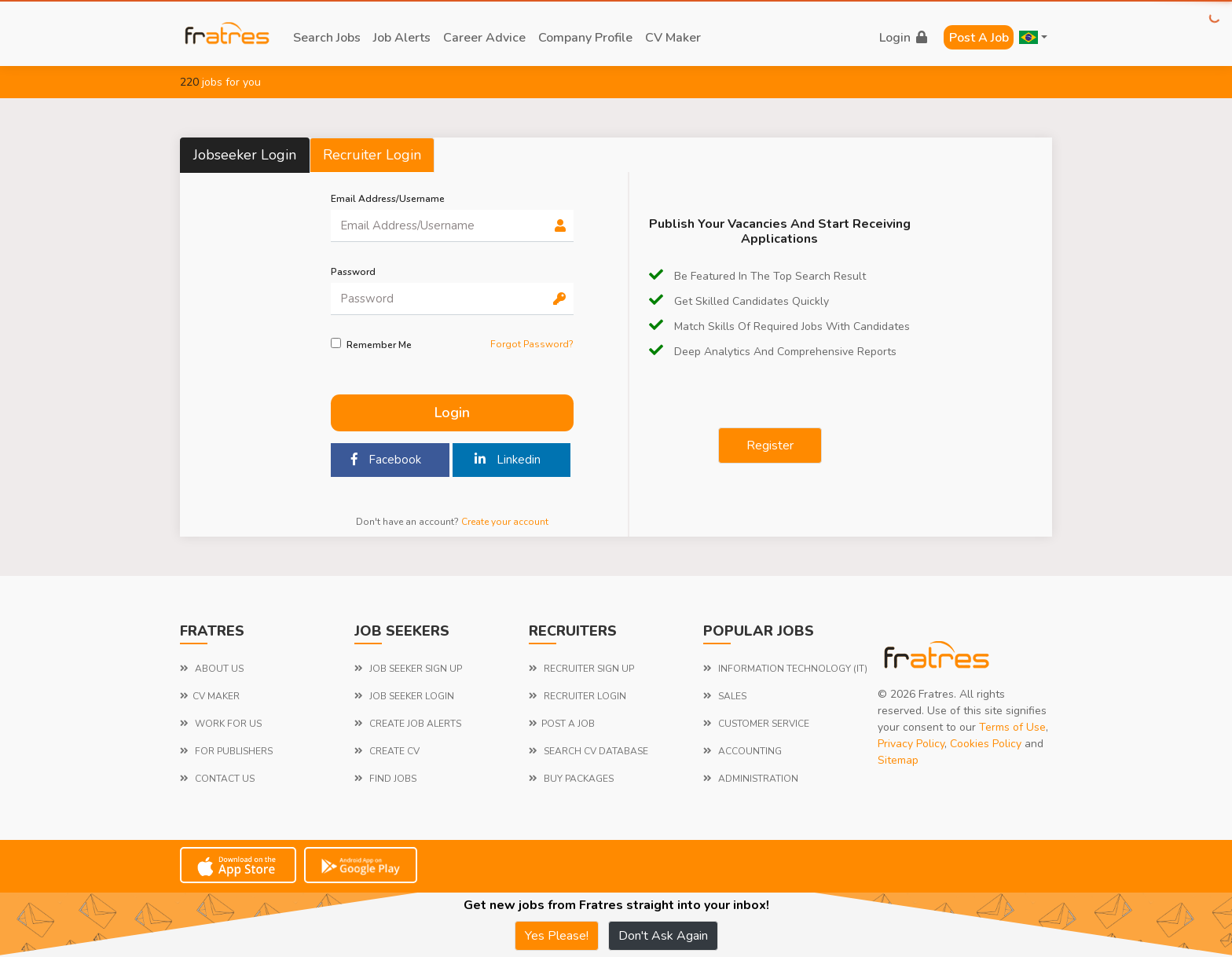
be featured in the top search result (757, 276)
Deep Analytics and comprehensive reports (772, 351)
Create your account (504, 521)
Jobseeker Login (244, 154)
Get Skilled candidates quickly (739, 301)
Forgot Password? (532, 344)
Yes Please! (556, 935)
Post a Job (979, 37)
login (903, 37)
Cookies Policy (985, 743)
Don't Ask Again (663, 935)
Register (770, 445)
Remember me (379, 345)
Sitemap (898, 760)
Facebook (386, 460)
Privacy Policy (911, 743)
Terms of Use (1012, 727)
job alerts (402, 37)
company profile (585, 37)
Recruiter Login (372, 154)
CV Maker (673, 37)
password (353, 272)
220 (189, 82)
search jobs (327, 37)
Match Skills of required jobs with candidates (779, 326)
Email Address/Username (388, 198)
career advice (484, 37)
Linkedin (508, 460)
